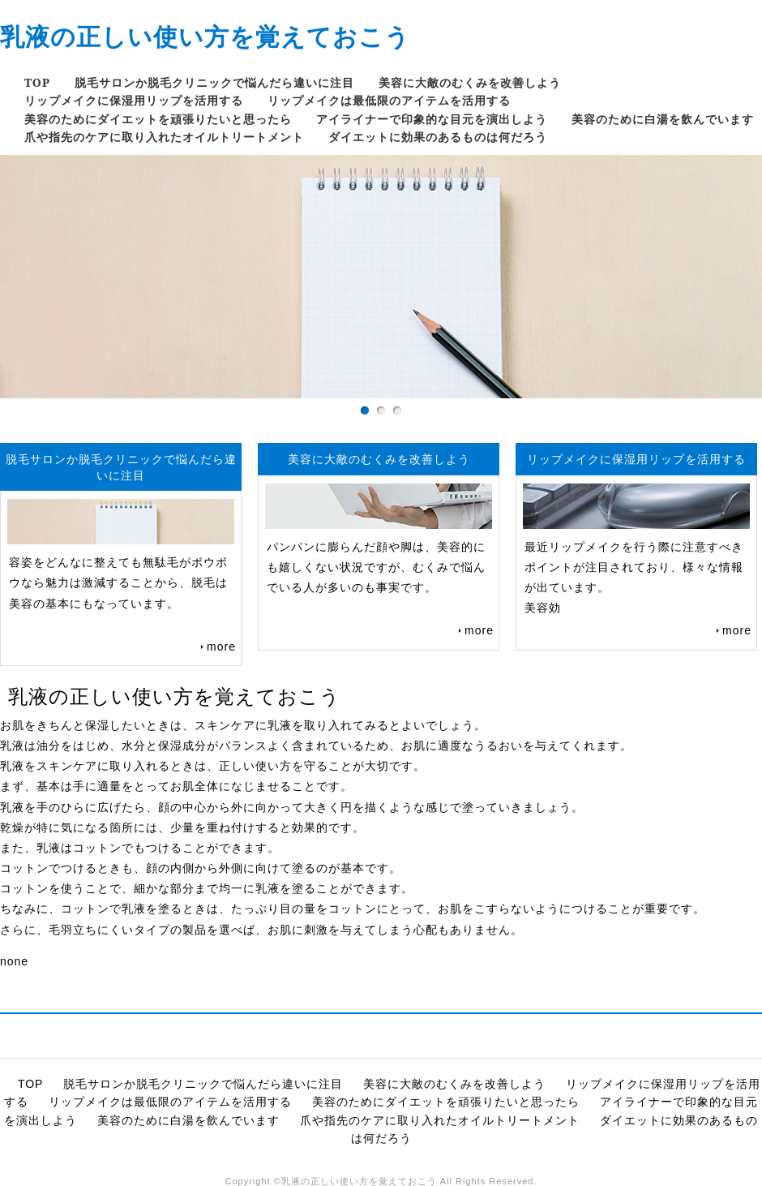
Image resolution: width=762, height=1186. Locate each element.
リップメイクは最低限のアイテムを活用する (389, 100)
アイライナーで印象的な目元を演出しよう (431, 119)
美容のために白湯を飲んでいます (663, 119)
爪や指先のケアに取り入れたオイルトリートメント (164, 136)
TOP (37, 82)
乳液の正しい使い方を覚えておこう (205, 36)
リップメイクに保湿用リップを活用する (133, 100)
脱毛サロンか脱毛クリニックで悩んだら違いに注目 (214, 82)
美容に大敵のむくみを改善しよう (470, 82)
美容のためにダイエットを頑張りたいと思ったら (158, 119)
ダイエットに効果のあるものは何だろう (437, 136)
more (221, 646)
